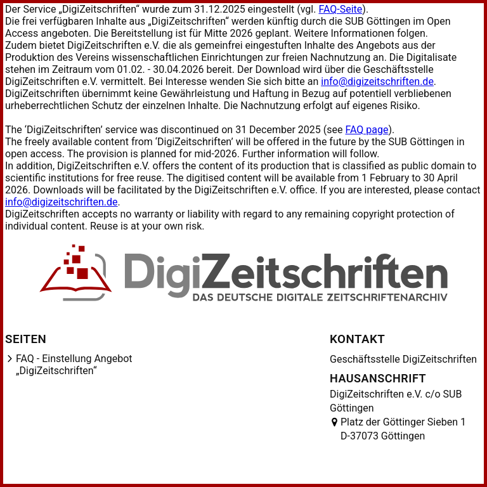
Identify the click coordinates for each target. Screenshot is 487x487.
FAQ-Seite (340, 9)
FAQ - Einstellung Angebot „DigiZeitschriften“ (74, 365)
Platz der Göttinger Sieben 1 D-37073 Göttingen (403, 429)
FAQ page (366, 130)
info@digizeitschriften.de (377, 81)
